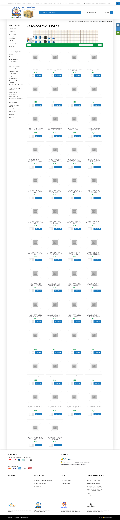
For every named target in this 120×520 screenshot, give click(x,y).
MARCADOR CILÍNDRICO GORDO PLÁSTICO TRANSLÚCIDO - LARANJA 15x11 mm (74, 68)
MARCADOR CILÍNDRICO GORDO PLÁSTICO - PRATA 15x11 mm (35, 68)
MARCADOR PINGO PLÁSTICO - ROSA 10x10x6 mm (93, 222)
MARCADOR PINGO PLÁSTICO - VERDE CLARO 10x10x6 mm (54, 253)
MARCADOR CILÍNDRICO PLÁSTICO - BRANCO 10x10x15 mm (94, 377)
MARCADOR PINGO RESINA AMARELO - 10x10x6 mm (35, 99)
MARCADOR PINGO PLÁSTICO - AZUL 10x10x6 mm (35, 191)
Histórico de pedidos (66, 480)
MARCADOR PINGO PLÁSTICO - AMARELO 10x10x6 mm (94, 160)
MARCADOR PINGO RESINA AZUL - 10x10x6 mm (55, 99)
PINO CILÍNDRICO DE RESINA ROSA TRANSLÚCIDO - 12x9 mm (35, 160)
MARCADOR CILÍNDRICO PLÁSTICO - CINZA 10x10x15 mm (35, 407)
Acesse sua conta (65, 483)
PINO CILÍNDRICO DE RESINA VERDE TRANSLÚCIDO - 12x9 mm (55, 160)
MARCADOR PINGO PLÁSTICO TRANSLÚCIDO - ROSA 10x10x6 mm (54, 346)
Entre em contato (38, 485)
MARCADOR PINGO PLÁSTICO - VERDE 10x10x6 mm (35, 253)
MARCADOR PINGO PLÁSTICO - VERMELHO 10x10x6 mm (74, 253)
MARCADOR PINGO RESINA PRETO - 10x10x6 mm (94, 99)
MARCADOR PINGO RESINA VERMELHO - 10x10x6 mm (55, 129)
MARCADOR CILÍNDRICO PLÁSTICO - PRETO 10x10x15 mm (94, 407)
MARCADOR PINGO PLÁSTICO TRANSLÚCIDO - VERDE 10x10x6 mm (93, 346)
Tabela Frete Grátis (39, 479)
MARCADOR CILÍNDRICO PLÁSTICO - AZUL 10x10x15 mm (74, 377)
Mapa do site (64, 485)
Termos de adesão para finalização (43, 480)
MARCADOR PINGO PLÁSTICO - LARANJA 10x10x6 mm (94, 191)
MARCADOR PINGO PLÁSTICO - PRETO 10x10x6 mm (74, 222)
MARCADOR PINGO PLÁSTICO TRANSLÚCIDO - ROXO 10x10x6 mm (74, 346)
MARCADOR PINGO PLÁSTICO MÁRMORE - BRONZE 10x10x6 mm (93, 253)
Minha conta (64, 479)
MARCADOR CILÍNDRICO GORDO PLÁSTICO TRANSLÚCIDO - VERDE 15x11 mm (94, 68)
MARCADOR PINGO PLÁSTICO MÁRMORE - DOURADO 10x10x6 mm (35, 284)
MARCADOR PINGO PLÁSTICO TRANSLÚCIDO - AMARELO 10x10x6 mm (74, 284)
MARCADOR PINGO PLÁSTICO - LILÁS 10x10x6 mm (35, 222)
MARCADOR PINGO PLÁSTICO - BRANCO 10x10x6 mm (55, 191)
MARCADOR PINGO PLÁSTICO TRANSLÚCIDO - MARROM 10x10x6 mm (93, 315)
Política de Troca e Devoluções (42, 482)
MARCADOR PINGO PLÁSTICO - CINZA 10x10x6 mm (74, 191)
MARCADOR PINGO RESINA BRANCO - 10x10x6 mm (74, 99)
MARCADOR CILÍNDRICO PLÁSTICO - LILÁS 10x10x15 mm (74, 407)
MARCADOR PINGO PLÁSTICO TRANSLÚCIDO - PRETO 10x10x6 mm (35, 346)
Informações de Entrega (40, 483)
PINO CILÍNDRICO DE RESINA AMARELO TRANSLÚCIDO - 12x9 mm (74, 129)
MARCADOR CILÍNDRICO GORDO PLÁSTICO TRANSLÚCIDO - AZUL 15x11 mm (54, 68)
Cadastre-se (64, 482)
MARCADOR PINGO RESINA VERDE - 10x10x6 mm (35, 129)
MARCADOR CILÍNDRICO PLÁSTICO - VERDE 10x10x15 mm (55, 438)
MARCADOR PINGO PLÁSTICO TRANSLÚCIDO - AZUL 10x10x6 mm (93, 284)
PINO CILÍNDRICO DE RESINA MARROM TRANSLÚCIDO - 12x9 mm (94, 129)
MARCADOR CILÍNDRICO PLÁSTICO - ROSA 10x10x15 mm (35, 438)
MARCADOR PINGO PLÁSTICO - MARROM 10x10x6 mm (55, 222)
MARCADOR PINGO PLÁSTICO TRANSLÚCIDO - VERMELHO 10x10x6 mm (35, 377)
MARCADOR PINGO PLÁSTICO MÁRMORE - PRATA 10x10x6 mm (54, 284)
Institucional (37, 486)
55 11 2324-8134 (90, 480)
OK (118, 3)
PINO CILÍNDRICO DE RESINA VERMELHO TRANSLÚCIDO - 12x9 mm (74, 160)
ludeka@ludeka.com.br (92, 495)
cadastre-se (93, 12)
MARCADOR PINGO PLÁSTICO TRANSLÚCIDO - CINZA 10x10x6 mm (54, 315)
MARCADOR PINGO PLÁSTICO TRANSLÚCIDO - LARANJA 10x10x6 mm (74, 315)
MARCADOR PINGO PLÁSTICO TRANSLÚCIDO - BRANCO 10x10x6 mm (35, 315)
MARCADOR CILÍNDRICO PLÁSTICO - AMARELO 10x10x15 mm (55, 377)
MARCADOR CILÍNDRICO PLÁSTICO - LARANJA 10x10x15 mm (55, 407)
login (88, 12)
